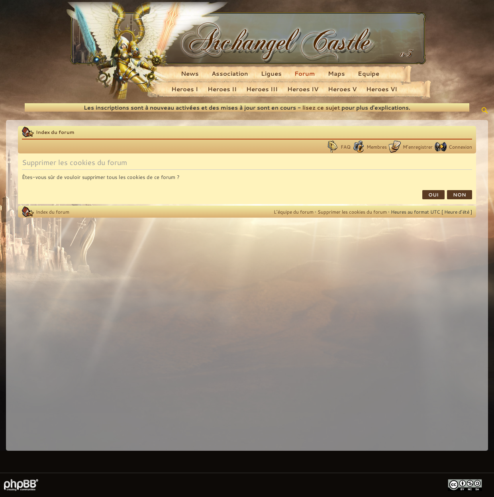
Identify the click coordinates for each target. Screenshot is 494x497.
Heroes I (184, 89)
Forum (304, 73)
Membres (377, 146)
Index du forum (55, 132)
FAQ (346, 146)
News (190, 73)
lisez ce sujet (321, 107)
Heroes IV (302, 89)
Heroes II (222, 89)
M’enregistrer (418, 146)
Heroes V (342, 89)
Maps (336, 73)
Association (230, 73)
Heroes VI (381, 89)
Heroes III (262, 89)
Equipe (368, 73)
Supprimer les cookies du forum (352, 211)
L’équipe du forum (294, 211)
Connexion (460, 146)
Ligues (271, 73)
